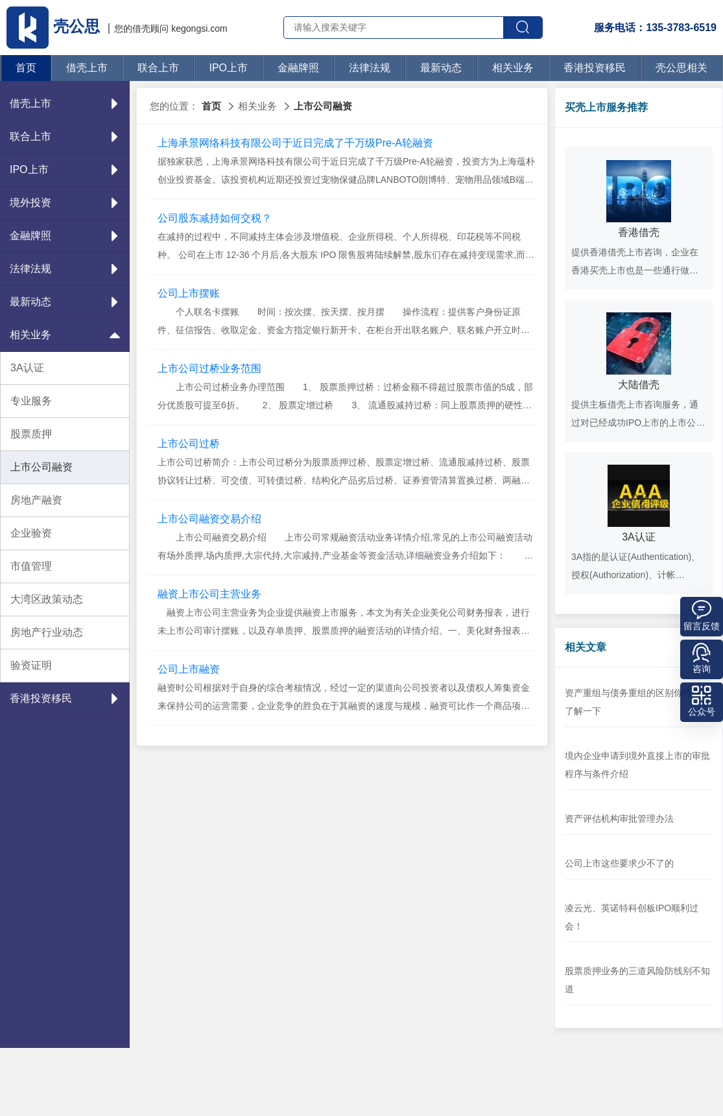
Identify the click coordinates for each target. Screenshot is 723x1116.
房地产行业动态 (46, 632)
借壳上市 (87, 67)
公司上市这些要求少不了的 (619, 863)
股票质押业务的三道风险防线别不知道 (637, 980)
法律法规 (369, 67)
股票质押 (31, 433)
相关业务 (513, 67)
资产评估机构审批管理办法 (619, 818)
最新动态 (441, 67)
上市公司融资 (41, 466)
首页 (26, 67)
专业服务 (31, 400)
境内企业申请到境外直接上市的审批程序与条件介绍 (637, 764)
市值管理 (31, 566)
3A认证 (27, 367)
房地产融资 (36, 500)
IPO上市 (228, 67)
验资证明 (31, 665)
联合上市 (158, 67)
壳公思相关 (681, 67)
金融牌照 (298, 67)
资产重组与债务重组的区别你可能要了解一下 (637, 702)
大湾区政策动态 (46, 599)
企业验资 (31, 533)
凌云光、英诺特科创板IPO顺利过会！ (631, 917)
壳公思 (55, 26)
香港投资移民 (594, 67)
